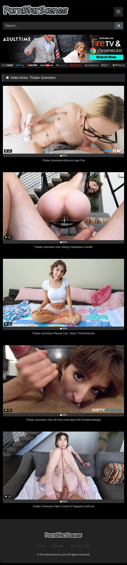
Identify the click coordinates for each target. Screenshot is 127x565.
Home (40, 546)
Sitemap (57, 546)
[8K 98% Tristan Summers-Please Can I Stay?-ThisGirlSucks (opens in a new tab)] (63, 299)
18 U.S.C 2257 (80, 546)
